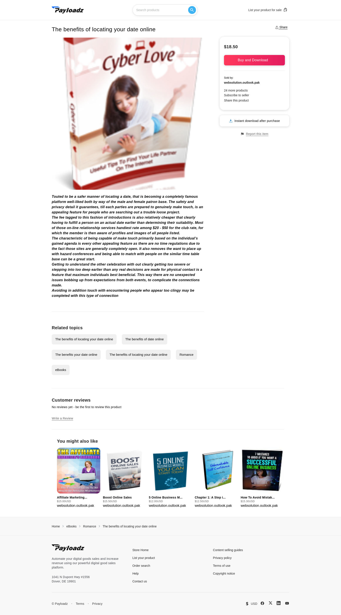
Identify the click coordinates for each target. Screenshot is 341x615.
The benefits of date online (144, 339)
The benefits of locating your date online (84, 339)
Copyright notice (224, 573)
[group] (78, 478)
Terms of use (221, 565)
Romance (186, 354)
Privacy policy (222, 558)
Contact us (139, 581)
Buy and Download (254, 60)
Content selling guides (228, 550)
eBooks (60, 370)
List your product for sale (268, 10)
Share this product (236, 100)
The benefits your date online (76, 354)
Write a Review (62, 418)
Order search (141, 565)
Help (135, 573)
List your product (143, 558)
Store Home (140, 550)
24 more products (236, 90)
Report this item (254, 134)
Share (281, 27)
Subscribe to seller (236, 95)
